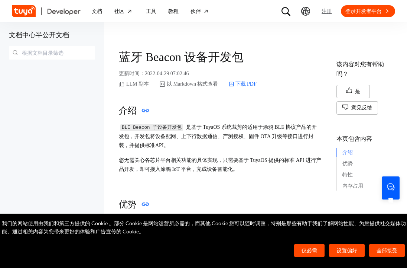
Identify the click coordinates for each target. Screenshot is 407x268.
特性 (347, 175)
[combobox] (52, 53)
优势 (347, 163)
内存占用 (352, 186)
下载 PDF (243, 84)
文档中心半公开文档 (39, 35)
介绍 (347, 152)
